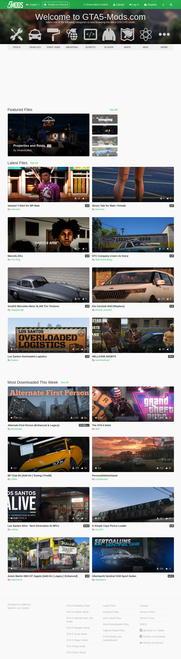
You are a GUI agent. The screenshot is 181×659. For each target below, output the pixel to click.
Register (150, 4)
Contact (144, 605)
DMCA (143, 624)
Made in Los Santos (19, 608)
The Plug (15, 259)
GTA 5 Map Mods (76, 646)
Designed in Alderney (19, 604)
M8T (97, 429)
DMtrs (14, 479)
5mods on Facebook (152, 636)
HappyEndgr (17, 310)
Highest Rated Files (114, 630)
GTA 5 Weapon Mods (78, 627)
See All (114, 109)
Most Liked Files (112, 618)
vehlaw (14, 529)
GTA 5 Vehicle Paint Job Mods (79, 620)
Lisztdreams (101, 479)
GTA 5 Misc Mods (76, 652)
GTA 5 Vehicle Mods (77, 611)
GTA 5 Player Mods (77, 640)
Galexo (14, 360)
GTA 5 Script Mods (76, 634)
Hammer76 (16, 579)
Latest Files (109, 605)
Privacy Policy (147, 611)
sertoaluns (100, 579)
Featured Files (111, 611)
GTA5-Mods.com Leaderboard (112, 638)
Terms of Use (147, 618)
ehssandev (16, 429)
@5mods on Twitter (152, 630)
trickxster (15, 209)
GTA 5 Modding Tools (78, 605)
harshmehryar (102, 360)
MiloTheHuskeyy (103, 259)
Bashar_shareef (103, 310)
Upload (118, 4)
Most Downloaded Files (116, 624)
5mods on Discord (151, 642)
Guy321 (99, 529)
